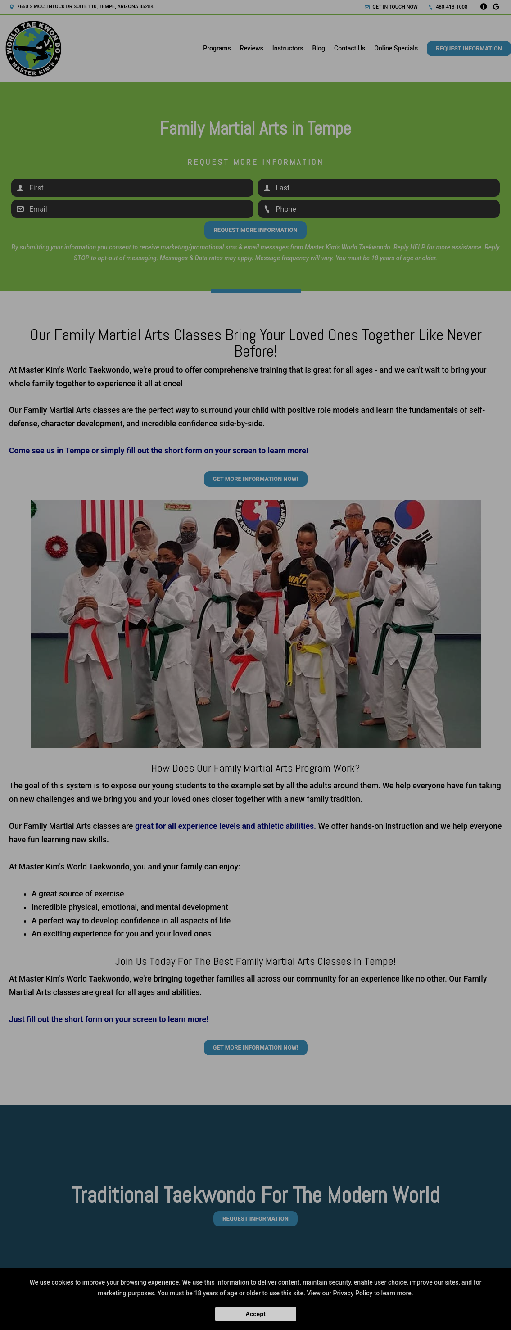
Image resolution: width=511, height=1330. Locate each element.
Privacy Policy (353, 1293)
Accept (255, 1314)
